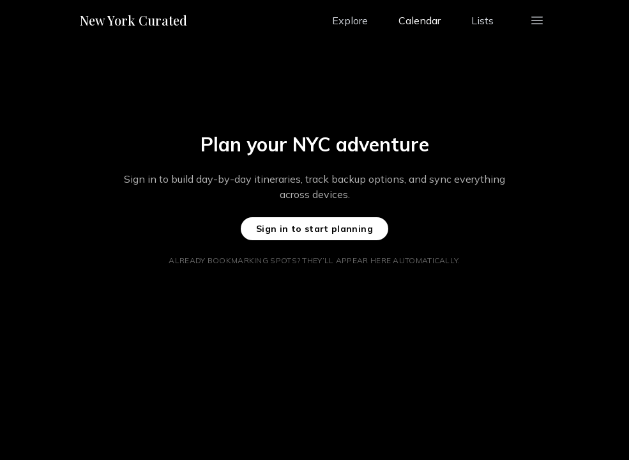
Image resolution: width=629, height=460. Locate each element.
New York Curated (133, 20)
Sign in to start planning (314, 228)
